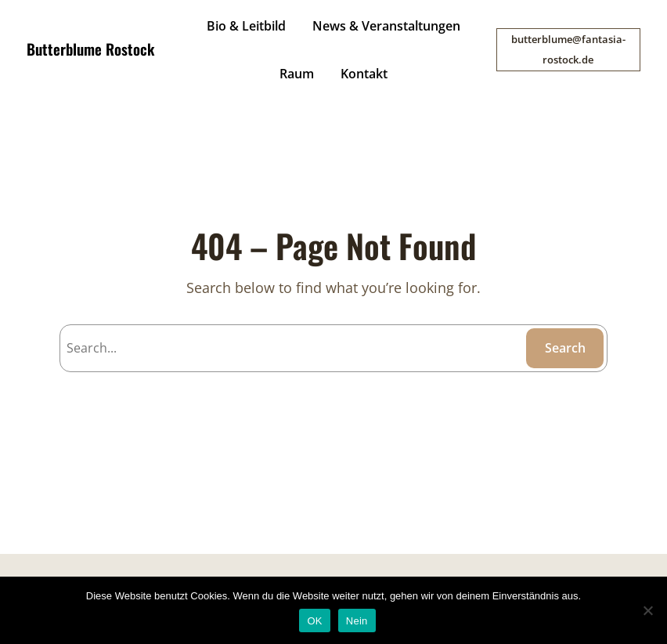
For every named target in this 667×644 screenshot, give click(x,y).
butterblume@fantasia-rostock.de (568, 49)
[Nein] (647, 610)
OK (314, 621)
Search (565, 347)
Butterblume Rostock (90, 49)
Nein (357, 621)
